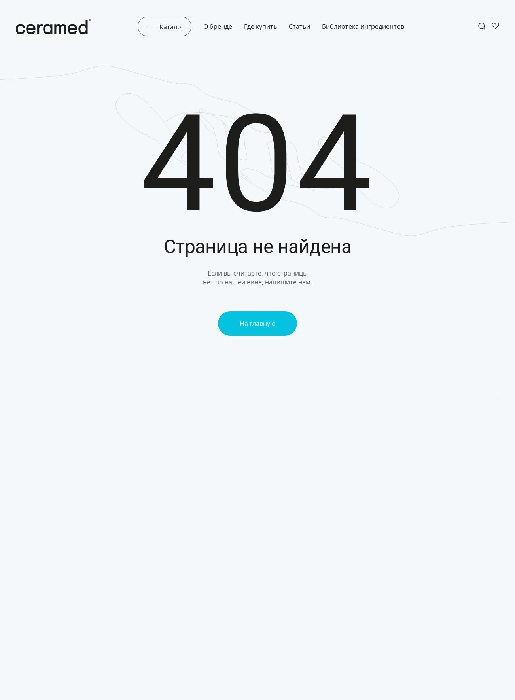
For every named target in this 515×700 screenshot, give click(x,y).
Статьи (299, 26)
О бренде (217, 26)
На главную (257, 323)
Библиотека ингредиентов (363, 26)
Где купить (260, 26)
